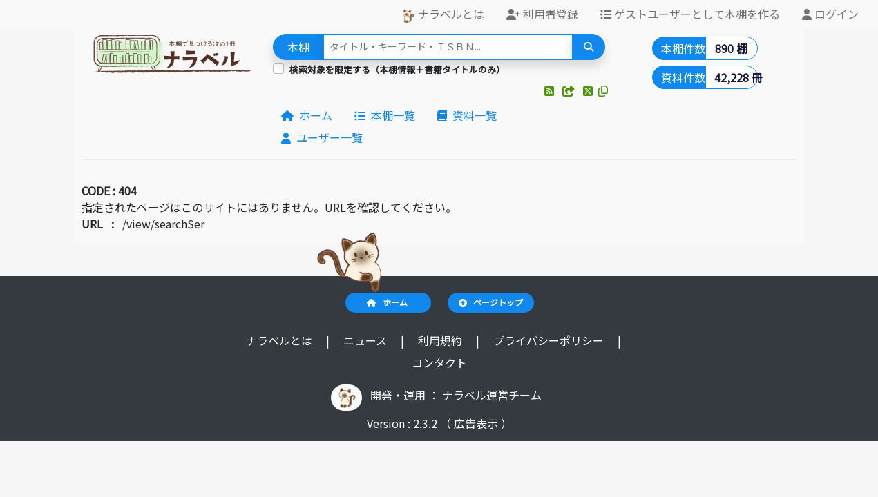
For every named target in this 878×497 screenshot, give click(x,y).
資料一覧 (467, 115)
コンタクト (439, 362)
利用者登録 (542, 14)
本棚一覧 (384, 115)
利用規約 (441, 340)
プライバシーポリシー (550, 340)
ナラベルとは (442, 14)
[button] (551, 90)
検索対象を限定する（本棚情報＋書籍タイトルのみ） (397, 69)
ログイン (830, 14)
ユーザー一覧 (322, 137)
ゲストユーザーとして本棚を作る (690, 14)
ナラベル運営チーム (492, 395)
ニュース (366, 340)
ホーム (306, 115)
